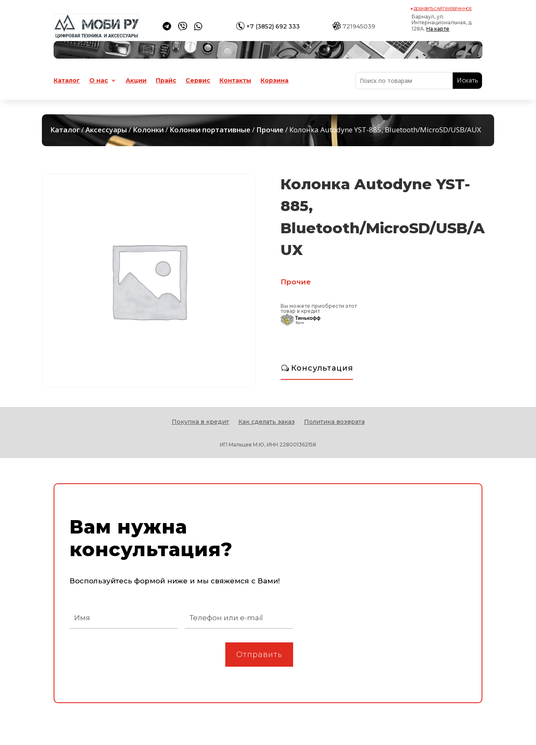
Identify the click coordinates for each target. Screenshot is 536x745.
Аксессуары (106, 129)
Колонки (148, 129)
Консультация (322, 368)
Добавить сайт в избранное (443, 8)
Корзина (274, 80)
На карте (437, 29)
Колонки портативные (210, 129)
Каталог (67, 80)
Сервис (198, 80)
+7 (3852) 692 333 (273, 26)
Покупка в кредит (200, 422)
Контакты (235, 80)
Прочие (269, 129)
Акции (136, 80)
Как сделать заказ (266, 422)
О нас (98, 80)
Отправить (259, 654)
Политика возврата (334, 422)
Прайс (166, 80)
